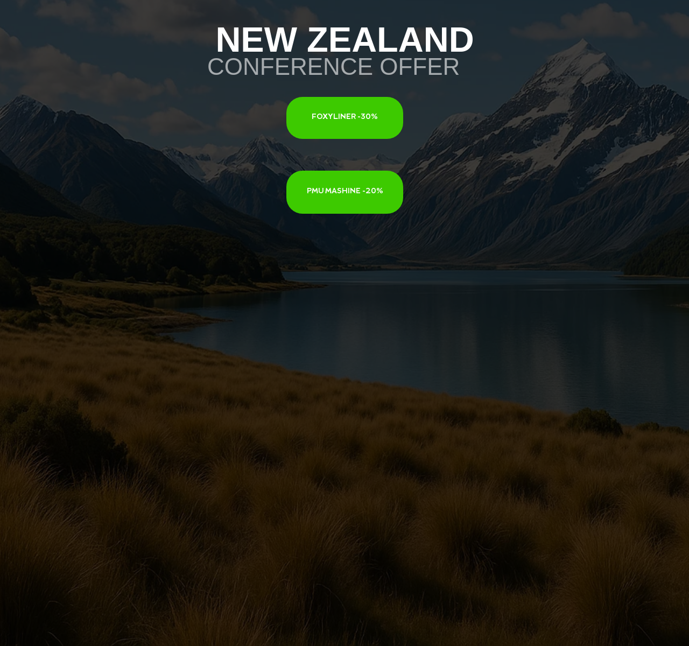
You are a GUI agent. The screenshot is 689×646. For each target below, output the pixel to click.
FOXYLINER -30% (345, 117)
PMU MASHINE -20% (345, 191)
